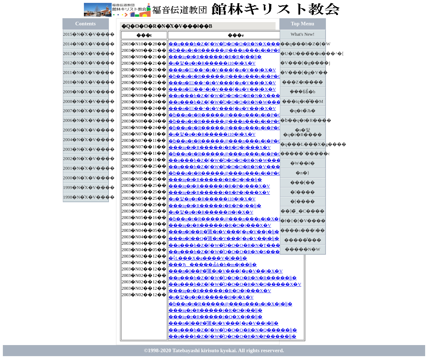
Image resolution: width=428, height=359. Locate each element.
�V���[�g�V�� (303, 72)
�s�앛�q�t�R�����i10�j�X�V (212, 63)
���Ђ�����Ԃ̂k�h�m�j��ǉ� (212, 264)
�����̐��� (302, 240)
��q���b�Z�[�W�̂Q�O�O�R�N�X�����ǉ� (232, 43)
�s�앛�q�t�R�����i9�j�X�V (210, 212)
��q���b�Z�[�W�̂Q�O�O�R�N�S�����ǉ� (232, 251)
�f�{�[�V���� (303, 220)
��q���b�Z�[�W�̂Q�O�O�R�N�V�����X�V (234, 166)
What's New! (302, 34)
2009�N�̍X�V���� (86, 91)
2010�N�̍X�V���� (86, 82)
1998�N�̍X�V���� (86, 197)
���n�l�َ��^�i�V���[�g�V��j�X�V (222, 70)
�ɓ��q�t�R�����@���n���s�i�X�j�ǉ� (230, 303)
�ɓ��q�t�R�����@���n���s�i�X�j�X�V (232, 218)
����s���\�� (302, 230)
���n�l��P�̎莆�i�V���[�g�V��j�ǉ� (223, 323)
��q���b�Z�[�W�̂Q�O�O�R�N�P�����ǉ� (232, 336)
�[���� (302, 201)
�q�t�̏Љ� (302, 110)
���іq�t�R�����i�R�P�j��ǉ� (214, 205)
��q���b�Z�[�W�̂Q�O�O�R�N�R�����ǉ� (232, 277)
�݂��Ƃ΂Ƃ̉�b (302, 91)
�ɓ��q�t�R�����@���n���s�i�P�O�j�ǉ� (233, 173)
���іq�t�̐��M (302, 101)
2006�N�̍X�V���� (86, 120)
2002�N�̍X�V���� (86, 158)
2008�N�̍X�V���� (86, 101)
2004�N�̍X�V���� (86, 139)
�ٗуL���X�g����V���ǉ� (207, 258)
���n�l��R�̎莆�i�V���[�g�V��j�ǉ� (223, 231)
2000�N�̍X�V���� (86, 177)
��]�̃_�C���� (302, 211)
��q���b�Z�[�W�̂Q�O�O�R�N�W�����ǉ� (233, 160)
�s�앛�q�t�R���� (302, 132)
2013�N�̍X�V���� (86, 53)
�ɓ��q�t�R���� (303, 120)
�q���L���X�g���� (303, 144)
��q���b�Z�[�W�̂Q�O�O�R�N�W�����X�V (235, 102)
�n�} (302, 172)
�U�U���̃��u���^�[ (303, 53)
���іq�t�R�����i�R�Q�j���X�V (219, 147)
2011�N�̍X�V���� (86, 72)
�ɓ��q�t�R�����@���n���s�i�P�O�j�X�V (235, 76)
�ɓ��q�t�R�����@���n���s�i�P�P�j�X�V (235, 50)
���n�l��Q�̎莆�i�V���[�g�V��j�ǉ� (223, 238)
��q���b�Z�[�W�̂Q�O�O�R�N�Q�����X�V (234, 284)
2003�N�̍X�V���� (86, 149)
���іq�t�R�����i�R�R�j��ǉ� (215, 56)
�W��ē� (302, 163)
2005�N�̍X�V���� (86, 130)
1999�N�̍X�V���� (86, 187)
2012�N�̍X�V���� (86, 62)
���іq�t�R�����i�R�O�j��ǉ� (215, 310)
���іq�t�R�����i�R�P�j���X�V (219, 186)
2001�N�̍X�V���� (86, 168)
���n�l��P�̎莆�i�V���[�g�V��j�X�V (225, 271)
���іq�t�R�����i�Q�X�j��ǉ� (215, 316)
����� (302, 192)
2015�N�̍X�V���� (86, 34)
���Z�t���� (302, 82)
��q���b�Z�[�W (303, 43)
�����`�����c (303, 153)
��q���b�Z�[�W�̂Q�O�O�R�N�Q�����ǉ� (232, 330)
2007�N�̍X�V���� (86, 110)
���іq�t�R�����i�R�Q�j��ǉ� (215, 179)
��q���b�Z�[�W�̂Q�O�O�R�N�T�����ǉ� (232, 245)
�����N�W (302, 249)
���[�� (302, 182)
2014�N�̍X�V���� (86, 43)
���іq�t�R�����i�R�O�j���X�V (219, 225)
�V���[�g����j (303, 62)
